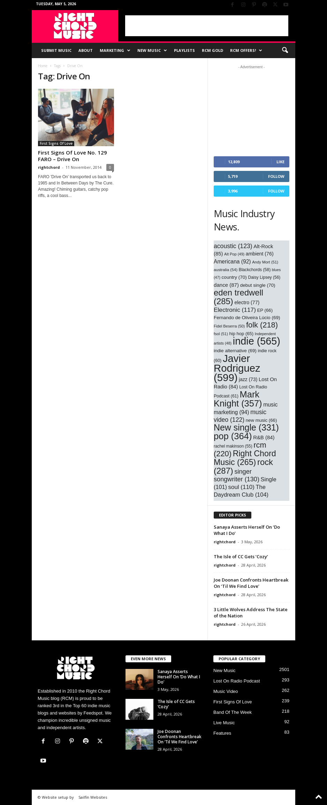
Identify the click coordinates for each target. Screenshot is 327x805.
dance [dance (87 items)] (226, 285)
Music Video (225, 691)
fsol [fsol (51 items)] (221, 334)
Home (42, 65)
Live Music (224, 722)
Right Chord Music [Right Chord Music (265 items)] (245, 458)
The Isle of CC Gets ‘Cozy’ (241, 556)
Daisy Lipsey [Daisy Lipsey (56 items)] (264, 277)
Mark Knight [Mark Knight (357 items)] (238, 398)
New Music (152, 50)
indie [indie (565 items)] (256, 341)
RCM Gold (212, 50)
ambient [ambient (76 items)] (260, 254)
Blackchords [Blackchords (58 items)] (255, 269)
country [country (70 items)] (234, 277)
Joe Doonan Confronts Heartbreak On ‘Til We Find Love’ (251, 583)
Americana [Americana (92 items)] (232, 262)
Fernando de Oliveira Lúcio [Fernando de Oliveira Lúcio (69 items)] (247, 317)
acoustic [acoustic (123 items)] (233, 246)
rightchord (49, 167)
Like (280, 161)
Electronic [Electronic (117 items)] (235, 309)
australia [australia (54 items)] (225, 269)
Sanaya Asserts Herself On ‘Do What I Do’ (179, 677)
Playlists (184, 50)
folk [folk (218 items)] (262, 325)
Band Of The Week (232, 712)
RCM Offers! (246, 50)
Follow (276, 176)
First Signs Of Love (56, 143)
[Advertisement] (206, 25)
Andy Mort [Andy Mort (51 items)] (265, 262)
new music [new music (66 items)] (261, 420)
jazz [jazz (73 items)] (248, 379)
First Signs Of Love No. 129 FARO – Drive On (72, 156)
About (85, 50)
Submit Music (56, 50)
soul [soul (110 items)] (241, 487)
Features (222, 733)
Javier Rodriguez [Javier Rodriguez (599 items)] (237, 368)
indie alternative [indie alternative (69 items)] (235, 350)
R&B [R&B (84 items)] (263, 437)
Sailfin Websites (92, 797)
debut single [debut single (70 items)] (257, 285)
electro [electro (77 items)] (246, 302)
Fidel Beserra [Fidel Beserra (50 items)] (229, 326)
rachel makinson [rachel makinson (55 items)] (233, 446)
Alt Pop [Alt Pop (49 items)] (234, 254)
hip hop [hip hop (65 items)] (241, 333)
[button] (284, 50)
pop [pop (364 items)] (233, 436)
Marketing (115, 50)
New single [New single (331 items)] (246, 427)
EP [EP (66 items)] (265, 310)
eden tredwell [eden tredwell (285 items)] (238, 297)
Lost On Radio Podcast (236, 681)
